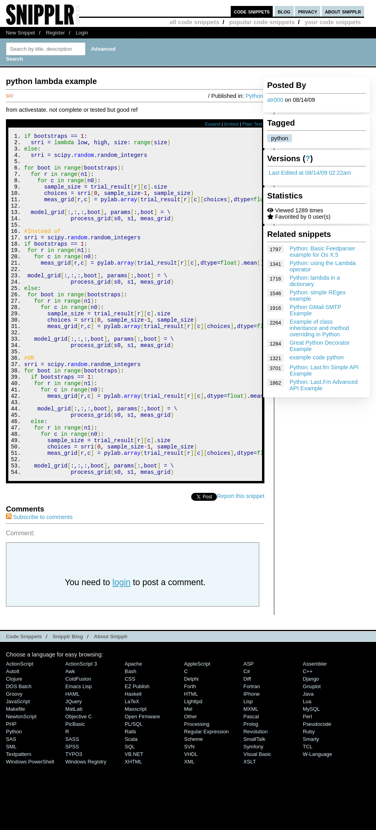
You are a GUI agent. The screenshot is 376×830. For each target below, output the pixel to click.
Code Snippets (24, 701)
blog (284, 11)
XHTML (133, 826)
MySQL (311, 773)
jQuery (73, 766)
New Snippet (20, 33)
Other (190, 781)
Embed (231, 124)
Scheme (193, 803)
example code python (317, 357)
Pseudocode (317, 788)
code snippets (252, 11)
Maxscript (135, 773)
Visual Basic (257, 818)
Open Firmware (142, 781)
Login (82, 33)
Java (308, 758)
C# (246, 735)
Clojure (14, 743)
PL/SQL (133, 788)
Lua (307, 766)
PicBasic (75, 788)
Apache (133, 728)
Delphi (191, 743)
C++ (307, 735)
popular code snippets (262, 22)
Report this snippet (240, 560)
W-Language (317, 818)
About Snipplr (111, 701)
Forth (190, 751)
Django (311, 743)
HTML (191, 758)
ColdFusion (78, 743)
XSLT (249, 826)
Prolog (250, 788)
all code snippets (194, 22)
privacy (307, 11)
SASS (72, 803)
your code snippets (332, 22)
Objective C (78, 781)
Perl (307, 781)
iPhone (251, 758)
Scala (131, 803)
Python (254, 96)
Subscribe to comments (39, 581)
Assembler (315, 728)
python (279, 138)
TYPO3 (73, 818)
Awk (70, 735)
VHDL (191, 818)
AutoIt (12, 735)
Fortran (251, 751)
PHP (11, 788)
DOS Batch (19, 751)
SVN (189, 811)
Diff (247, 743)
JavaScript (18, 766)
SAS (11, 803)
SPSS (72, 811)
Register (55, 33)
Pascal (251, 781)
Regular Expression (206, 796)
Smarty (311, 803)
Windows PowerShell (30, 826)
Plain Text (252, 124)
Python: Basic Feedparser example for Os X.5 (322, 251)
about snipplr (343, 11)
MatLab (73, 773)
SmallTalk (254, 803)
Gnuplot (312, 751)
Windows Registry (85, 826)
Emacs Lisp (78, 751)
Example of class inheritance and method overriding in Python (319, 328)
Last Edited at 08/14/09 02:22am (310, 173)
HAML (72, 758)
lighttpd (193, 766)
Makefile (15, 773)
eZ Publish (137, 751)
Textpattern (18, 818)
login (121, 646)
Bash (131, 735)
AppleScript (197, 728)
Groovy (14, 758)
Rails (130, 796)
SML (11, 811)
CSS (130, 743)
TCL (307, 811)
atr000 (275, 100)
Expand (212, 124)
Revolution (255, 796)
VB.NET (134, 818)
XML (189, 826)
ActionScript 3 (81, 728)
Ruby (309, 796)
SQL (130, 811)
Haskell (133, 758)
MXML (250, 773)
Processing (196, 788)
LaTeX (132, 766)
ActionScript (19, 728)
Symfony (253, 811)
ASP (248, 728)
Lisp (248, 766)
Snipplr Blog (68, 701)
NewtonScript (21, 781)
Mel (188, 773)
